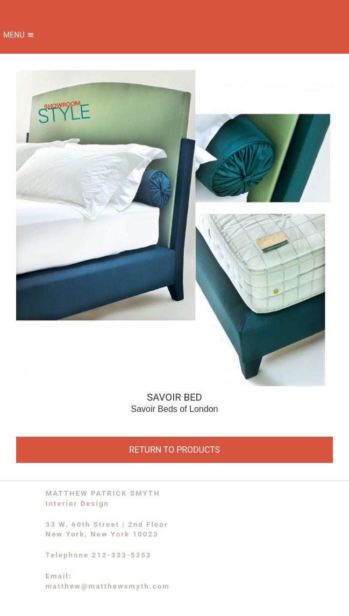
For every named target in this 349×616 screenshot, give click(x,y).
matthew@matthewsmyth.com (108, 586)
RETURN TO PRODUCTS (174, 450)
